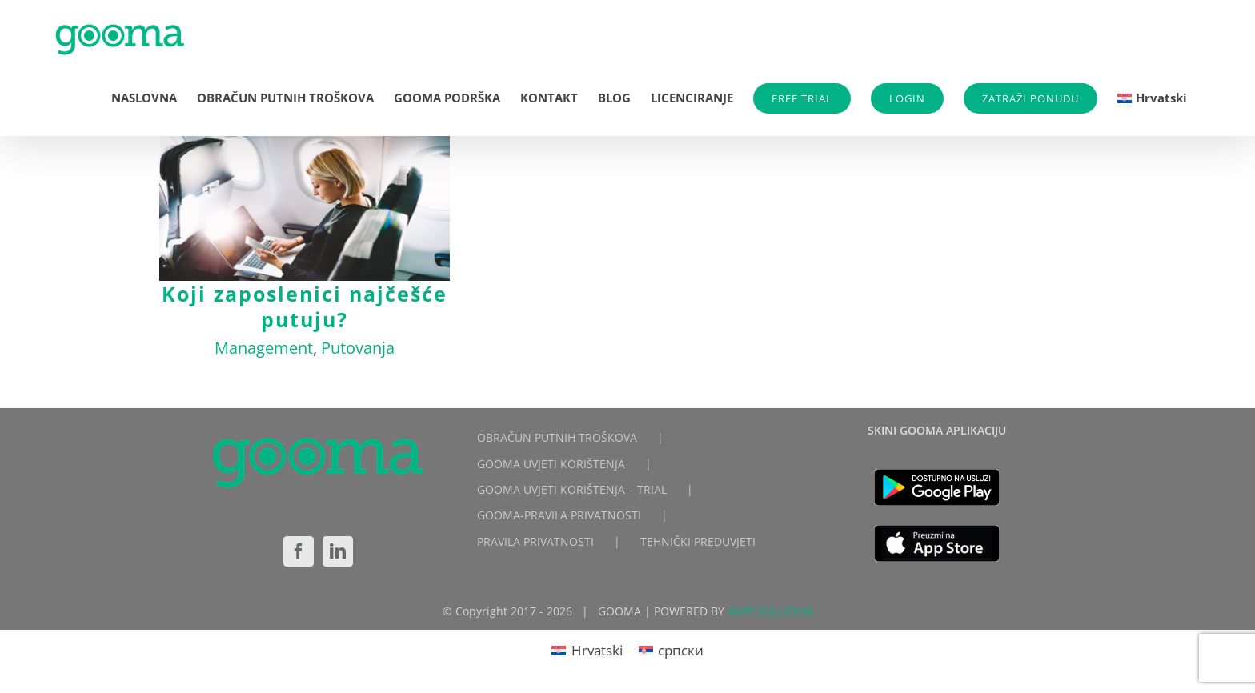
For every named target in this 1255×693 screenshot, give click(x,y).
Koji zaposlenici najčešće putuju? (304, 306)
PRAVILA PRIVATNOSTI (535, 541)
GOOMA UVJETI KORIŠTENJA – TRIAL (572, 489)
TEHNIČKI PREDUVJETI (698, 541)
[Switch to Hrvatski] (587, 650)
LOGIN (907, 98)
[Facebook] (298, 551)
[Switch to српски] (671, 650)
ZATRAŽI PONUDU (1030, 98)
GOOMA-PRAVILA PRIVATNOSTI (559, 515)
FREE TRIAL (802, 98)
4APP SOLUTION (770, 611)
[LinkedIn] (338, 551)
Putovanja (358, 348)
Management (264, 348)
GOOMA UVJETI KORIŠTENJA (551, 463)
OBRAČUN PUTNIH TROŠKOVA (557, 437)
